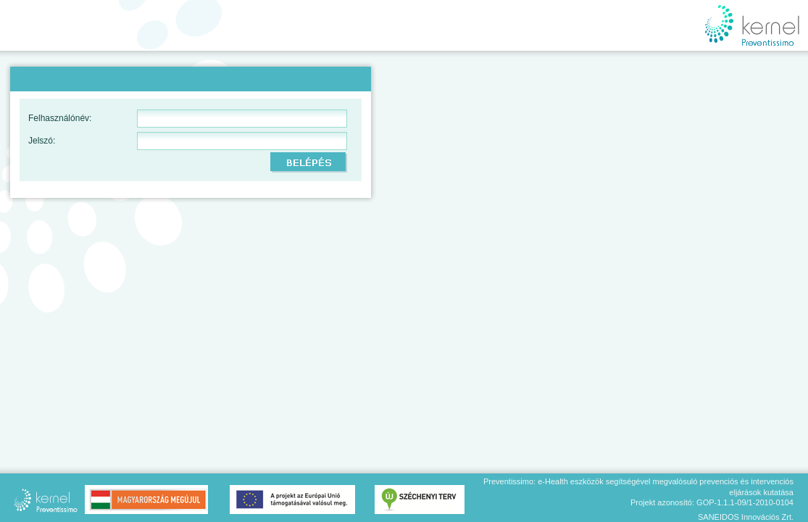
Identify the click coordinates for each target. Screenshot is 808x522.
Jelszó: (41, 141)
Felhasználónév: (59, 118)
